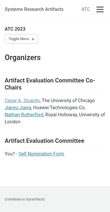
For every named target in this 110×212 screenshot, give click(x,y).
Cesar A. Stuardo (22, 100)
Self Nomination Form (41, 154)
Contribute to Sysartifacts (25, 199)
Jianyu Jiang (18, 107)
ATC (86, 9)
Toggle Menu (19, 39)
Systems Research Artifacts (34, 9)
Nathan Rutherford (24, 114)
